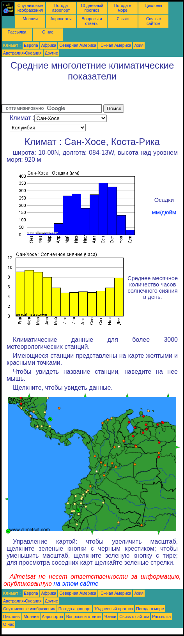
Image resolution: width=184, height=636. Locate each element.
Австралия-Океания (22, 53)
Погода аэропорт (61, 7)
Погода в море (122, 7)
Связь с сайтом (153, 21)
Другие (51, 53)
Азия (138, 45)
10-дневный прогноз (91, 7)
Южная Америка (115, 45)
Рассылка (16, 32)
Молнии (30, 18)
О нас (47, 32)
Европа (31, 45)
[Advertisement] (64, 94)
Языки (123, 18)
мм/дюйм (164, 212)
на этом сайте (76, 583)
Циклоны (153, 5)
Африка (49, 45)
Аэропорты (61, 18)
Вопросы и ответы (91, 21)
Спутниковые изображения (30, 7)
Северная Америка (77, 45)
